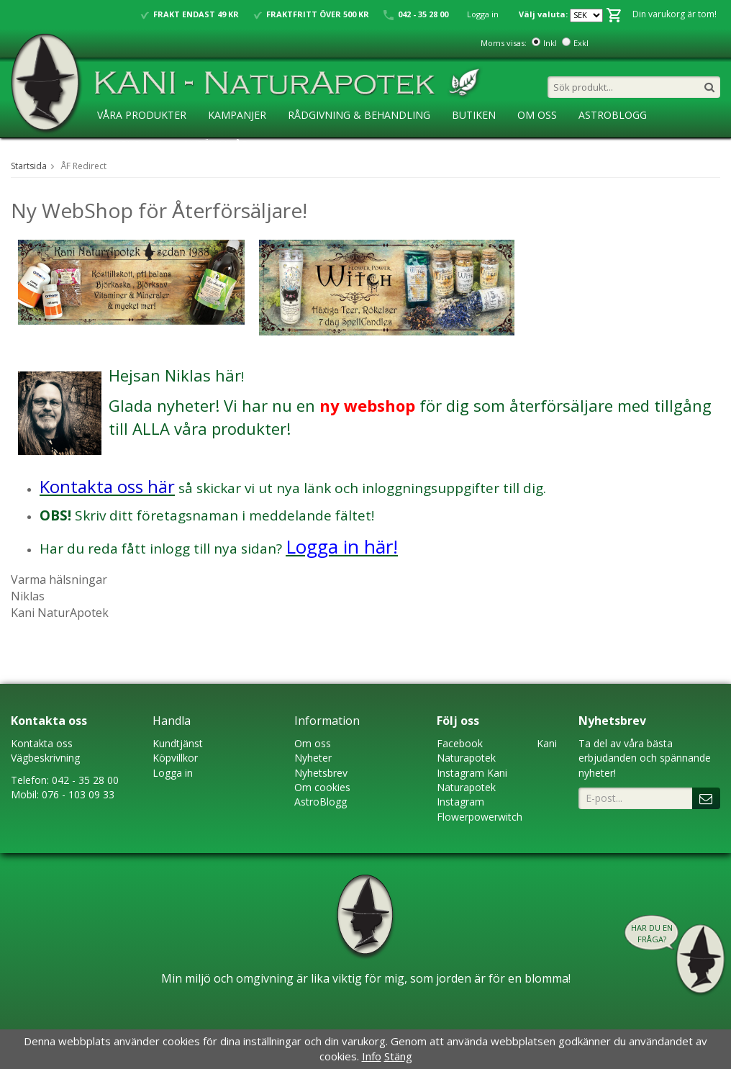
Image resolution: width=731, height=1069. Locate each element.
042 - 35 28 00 (85, 780)
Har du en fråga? (652, 933)
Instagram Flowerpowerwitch (479, 809)
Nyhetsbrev (321, 773)
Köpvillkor (175, 757)
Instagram (460, 773)
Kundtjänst (178, 743)
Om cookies (322, 787)
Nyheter (313, 757)
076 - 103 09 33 (78, 794)
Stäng (398, 1056)
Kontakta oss (42, 743)
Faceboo (457, 743)
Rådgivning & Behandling (359, 115)
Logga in (483, 14)
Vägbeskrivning (45, 757)
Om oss (312, 743)
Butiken (474, 115)
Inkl (550, 42)
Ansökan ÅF (215, 144)
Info (371, 1056)
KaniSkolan (129, 144)
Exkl (581, 42)
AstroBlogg (612, 115)
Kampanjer (237, 115)
